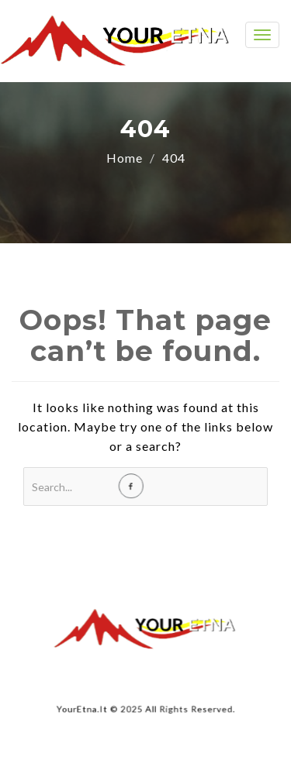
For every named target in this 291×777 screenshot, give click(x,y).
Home (124, 157)
